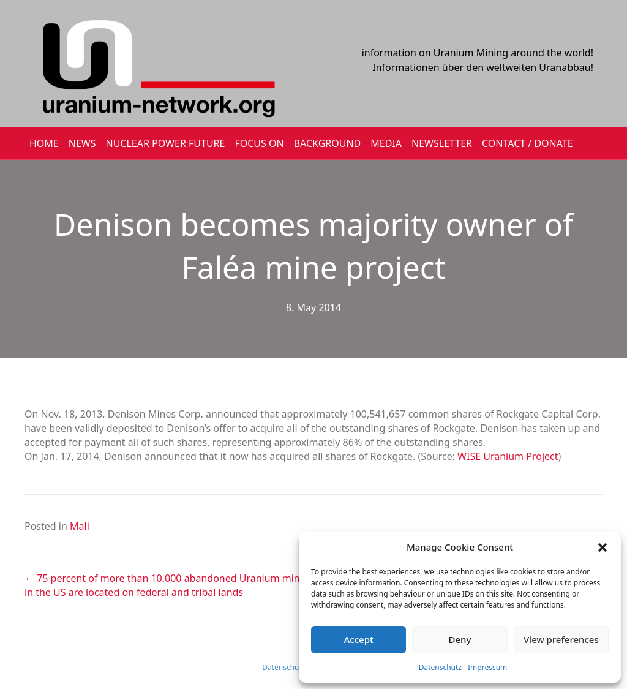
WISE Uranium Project (507, 456)
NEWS (82, 143)
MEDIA (386, 143)
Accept (359, 639)
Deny (460, 639)
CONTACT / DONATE (527, 143)
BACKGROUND (327, 143)
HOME (44, 143)
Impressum (487, 667)
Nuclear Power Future (165, 143)
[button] (602, 547)
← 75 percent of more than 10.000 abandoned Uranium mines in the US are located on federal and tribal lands (167, 585)
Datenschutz (440, 667)
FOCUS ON (259, 143)
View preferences (561, 639)
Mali (79, 526)
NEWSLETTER (441, 143)
